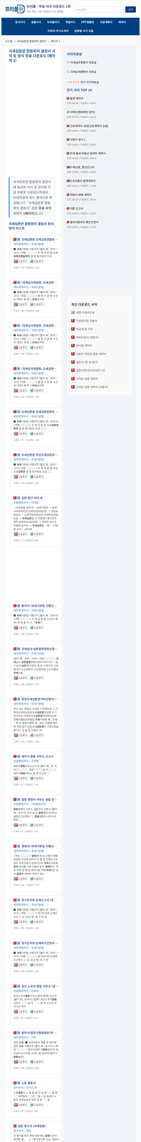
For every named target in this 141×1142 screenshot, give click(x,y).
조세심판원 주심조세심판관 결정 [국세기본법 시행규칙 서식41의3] (40, 454)
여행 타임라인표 (85, 312)
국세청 (35, 502)
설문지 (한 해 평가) (87, 362)
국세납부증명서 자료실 (81, 62)
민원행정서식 (21, 502)
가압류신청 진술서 (86, 321)
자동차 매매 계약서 (81, 195)
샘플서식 (36, 22)
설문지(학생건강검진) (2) (90, 370)
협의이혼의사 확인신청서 (84, 222)
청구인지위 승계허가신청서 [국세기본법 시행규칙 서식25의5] (40, 943)
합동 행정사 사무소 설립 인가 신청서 (40, 799)
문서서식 (20, 22)
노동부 (35, 991)
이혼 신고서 (76, 208)
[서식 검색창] (99, 9)
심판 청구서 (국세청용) (32, 1125)
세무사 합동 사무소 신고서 (37, 756)
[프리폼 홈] (15, 9)
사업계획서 (106, 22)
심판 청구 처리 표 (32, 497)
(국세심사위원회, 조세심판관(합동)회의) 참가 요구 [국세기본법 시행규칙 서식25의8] (40, 368)
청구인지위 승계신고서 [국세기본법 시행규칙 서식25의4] (40, 899)
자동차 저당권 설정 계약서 (91, 354)
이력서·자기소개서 (57, 31)
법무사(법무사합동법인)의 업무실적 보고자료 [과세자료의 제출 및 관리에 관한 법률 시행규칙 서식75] (40, 1032)
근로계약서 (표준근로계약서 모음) (89, 126)
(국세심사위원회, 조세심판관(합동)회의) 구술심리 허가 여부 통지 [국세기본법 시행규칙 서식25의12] (40, 325)
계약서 (122, 22)
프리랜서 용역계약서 (84, 181)
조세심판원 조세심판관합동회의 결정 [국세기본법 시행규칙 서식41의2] (40, 239)
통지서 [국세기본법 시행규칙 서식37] (40, 605)
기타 (33, 1037)
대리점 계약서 (84, 345)
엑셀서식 (70, 22)
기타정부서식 (38, 804)
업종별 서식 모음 (84, 31)
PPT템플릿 (87, 22)
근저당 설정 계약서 (87, 379)
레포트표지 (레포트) (87, 337)
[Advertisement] (51, 90)
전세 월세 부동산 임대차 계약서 (88, 153)
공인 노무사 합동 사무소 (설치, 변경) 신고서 (40, 986)
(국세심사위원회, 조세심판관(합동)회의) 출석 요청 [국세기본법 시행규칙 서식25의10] (40, 282)
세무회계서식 (21, 244)
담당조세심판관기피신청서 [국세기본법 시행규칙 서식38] (40, 699)
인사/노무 (31, 1087)
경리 (28, 1131)
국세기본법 (37, 244)
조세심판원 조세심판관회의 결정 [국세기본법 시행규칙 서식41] (40, 411)
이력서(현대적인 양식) (82, 112)
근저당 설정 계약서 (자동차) (92, 387)
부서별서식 (53, 22)
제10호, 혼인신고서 (83, 167)
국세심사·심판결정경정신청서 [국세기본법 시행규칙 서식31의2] (40, 648)
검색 (130, 9)
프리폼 (9, 41)
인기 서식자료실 (83, 82)
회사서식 (18, 1087)
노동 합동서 (28, 1082)
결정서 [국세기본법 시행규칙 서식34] (40, 846)
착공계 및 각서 (84, 329)
